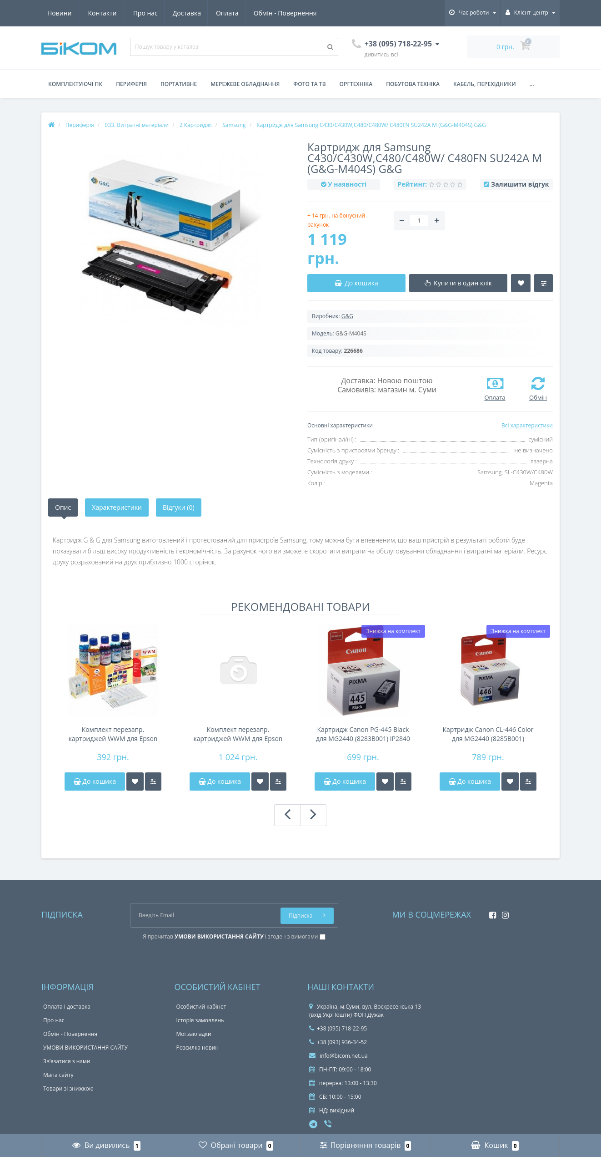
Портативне (178, 84)
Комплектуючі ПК (75, 84)
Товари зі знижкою (68, 1088)
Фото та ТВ (309, 84)
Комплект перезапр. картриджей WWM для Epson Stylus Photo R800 (238, 734)
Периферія (131, 84)
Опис (63, 507)
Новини (263, 13)
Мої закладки (193, 1034)
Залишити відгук (520, 184)
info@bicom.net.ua (338, 1056)
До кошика (95, 781)
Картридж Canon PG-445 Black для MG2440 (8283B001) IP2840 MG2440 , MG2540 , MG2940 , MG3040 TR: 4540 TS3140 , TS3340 (363, 734)
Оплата (144, 13)
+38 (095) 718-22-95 (338, 1028)
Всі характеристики (527, 425)
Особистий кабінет (201, 1006)
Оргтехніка (356, 84)
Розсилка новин (197, 1047)
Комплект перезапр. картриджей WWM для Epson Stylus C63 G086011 (113, 734)
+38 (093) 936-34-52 (338, 1042)
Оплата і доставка (66, 1006)
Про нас (59, 13)
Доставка (102, 13)
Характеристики (117, 507)
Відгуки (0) (179, 507)
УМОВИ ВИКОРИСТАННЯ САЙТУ (85, 1047)
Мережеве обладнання (245, 84)
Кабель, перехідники (484, 84)
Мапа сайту (58, 1075)
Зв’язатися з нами (66, 1061)
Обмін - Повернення (203, 13)
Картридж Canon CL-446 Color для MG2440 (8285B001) (488, 734)
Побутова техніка (413, 84)
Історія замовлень (200, 1020)
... (532, 84)
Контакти (306, 13)
